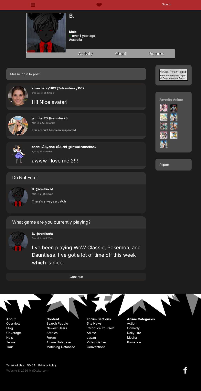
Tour (9, 347)
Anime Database (59, 342)
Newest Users (57, 328)
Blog (9, 328)
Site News (94, 323)
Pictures (156, 53)
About (120, 53)
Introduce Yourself (100, 328)
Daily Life (134, 333)
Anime (91, 333)
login (24, 74)
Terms (10, 342)
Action (131, 323)
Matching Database (61, 347)
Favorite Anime (171, 100)
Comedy (133, 328)
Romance (134, 342)
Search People (57, 323)
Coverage (13, 333)
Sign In (166, 4)
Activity (85, 53)
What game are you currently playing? (51, 222)
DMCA (31, 365)
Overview (13, 323)
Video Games (97, 342)
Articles (52, 333)
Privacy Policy (47, 365)
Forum (51, 337)
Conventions (96, 347)
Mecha (132, 337)
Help (9, 337)
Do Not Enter (25, 177)
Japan (91, 337)
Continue (76, 277)
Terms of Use (15, 365)
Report (164, 165)
